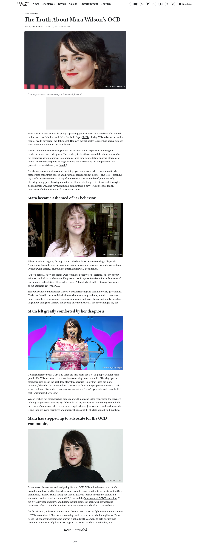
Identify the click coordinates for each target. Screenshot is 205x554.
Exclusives (48, 4)
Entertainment (89, 4)
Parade (62, 165)
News (36, 4)
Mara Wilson (34, 133)
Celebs (73, 4)
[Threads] (167, 4)
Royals (62, 4)
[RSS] (173, 4)
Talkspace (63, 141)
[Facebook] (129, 4)
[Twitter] (142, 4)
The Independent (57, 385)
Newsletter (185, 4)
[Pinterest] (154, 4)
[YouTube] (135, 4)
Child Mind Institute (108, 410)
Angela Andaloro (35, 26)
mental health (35, 141)
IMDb (85, 137)
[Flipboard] (148, 4)
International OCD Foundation (63, 189)
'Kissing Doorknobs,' (109, 282)
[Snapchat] (160, 4)
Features (106, 4)
